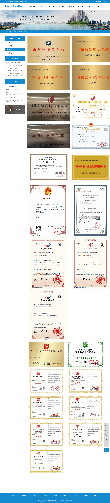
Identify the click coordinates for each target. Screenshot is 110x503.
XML (104, 1)
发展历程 (9, 53)
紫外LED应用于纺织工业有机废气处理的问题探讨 (16, 73)
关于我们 (42, 6)
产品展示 (52, 6)
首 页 (15, 31)
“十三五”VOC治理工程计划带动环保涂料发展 (16, 68)
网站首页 (32, 6)
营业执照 (86, 495)
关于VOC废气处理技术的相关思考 (16, 70)
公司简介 (9, 42)
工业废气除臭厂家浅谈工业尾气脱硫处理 (16, 75)
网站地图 (98, 1)
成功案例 (71, 6)
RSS (101, 1)
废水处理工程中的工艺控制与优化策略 (16, 63)
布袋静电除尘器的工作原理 (15, 65)
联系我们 (100, 6)
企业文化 (9, 46)
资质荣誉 (9, 49)
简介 (19, 31)
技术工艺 (90, 6)
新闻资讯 (61, 6)
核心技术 (81, 6)
